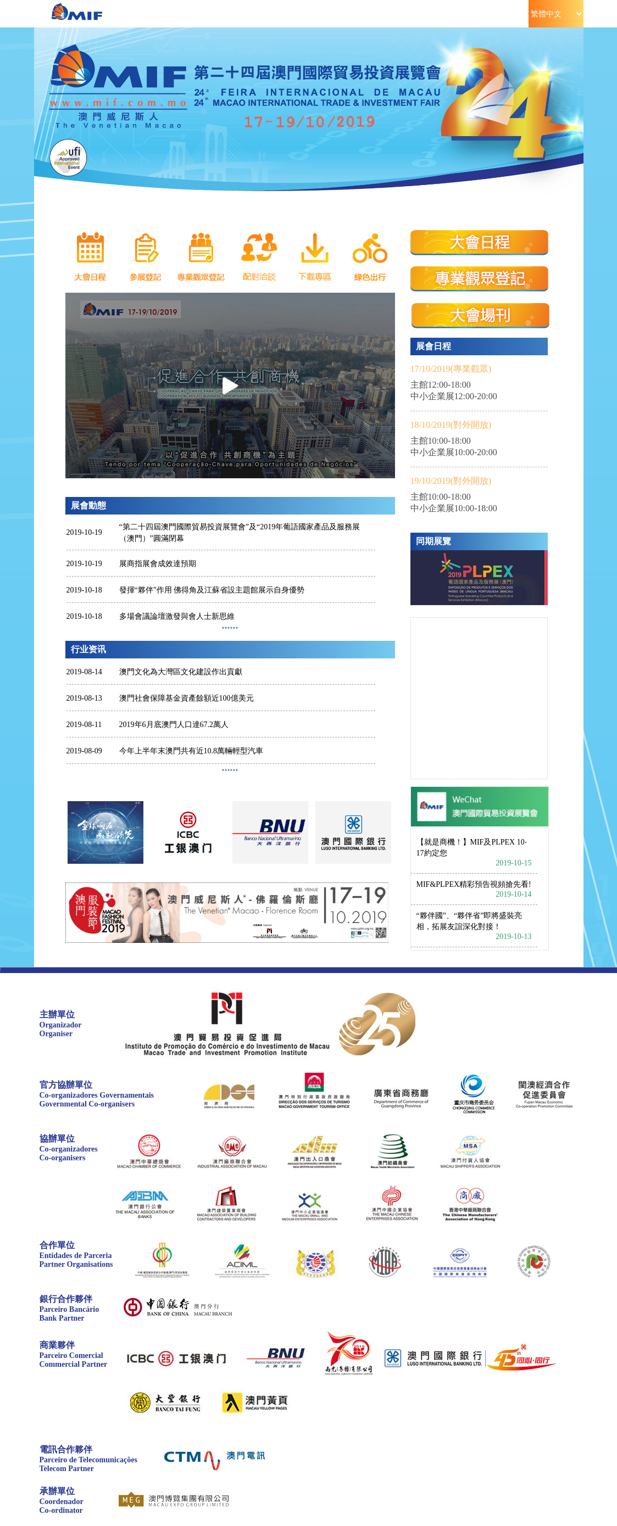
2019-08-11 (84, 724)
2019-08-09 (84, 751)
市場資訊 (494, 13)
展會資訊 (145, 13)
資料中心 (424, 13)
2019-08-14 (84, 672)
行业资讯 (88, 649)
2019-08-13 (84, 698)
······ (230, 770)
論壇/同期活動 (354, 13)
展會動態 (88, 505)
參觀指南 (284, 13)
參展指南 (214, 13)
